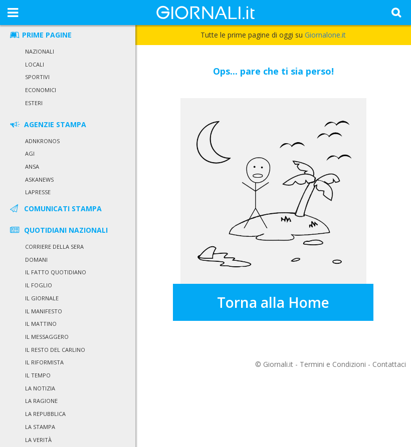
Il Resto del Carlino (55, 349)
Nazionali (39, 51)
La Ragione (41, 400)
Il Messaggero (47, 336)
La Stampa (40, 426)
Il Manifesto (43, 311)
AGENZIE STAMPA (47, 124)
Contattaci (389, 364)
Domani (36, 259)
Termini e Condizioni (333, 364)
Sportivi (37, 77)
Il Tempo (38, 375)
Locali (34, 64)
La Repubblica (45, 413)
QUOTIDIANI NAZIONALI (58, 230)
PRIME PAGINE (40, 35)
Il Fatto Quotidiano (55, 272)
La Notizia (40, 388)
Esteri (34, 103)
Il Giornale (42, 298)
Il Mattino (41, 323)
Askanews (39, 179)
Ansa (32, 166)
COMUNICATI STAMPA (55, 208)
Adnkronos (42, 141)
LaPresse (38, 192)
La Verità (38, 439)
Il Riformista (44, 362)
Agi (30, 153)
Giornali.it (278, 364)
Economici (40, 90)
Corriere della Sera (54, 246)
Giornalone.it (325, 35)
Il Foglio (38, 285)
